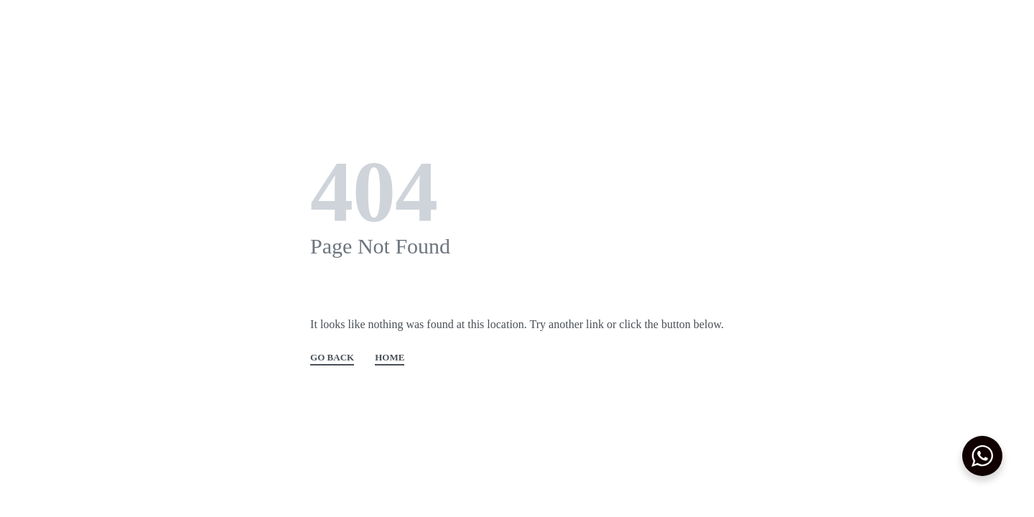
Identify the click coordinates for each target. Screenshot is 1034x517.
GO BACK (332, 358)
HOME (389, 358)
